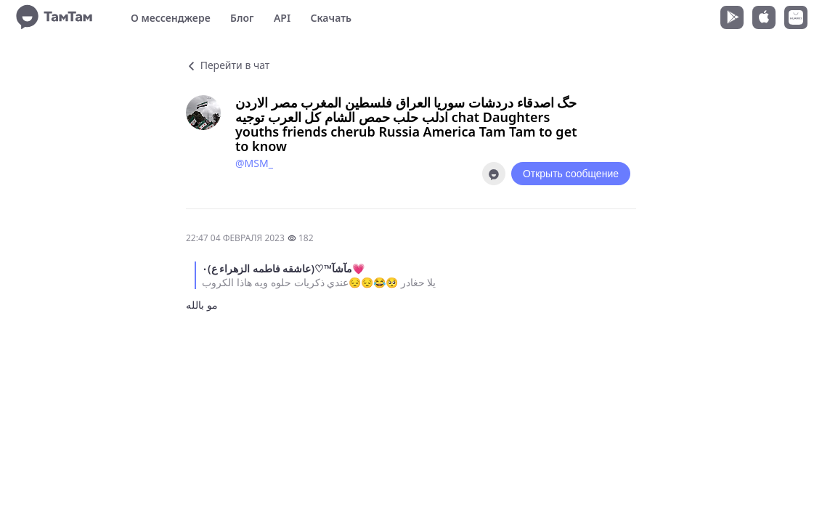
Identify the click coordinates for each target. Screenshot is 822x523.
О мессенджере (171, 18)
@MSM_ (254, 163)
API (282, 18)
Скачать (330, 18)
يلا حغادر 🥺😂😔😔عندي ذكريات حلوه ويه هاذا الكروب (319, 282)
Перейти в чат (227, 65)
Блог (241, 18)
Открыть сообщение (571, 173)
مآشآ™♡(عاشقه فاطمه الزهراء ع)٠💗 (283, 268)
